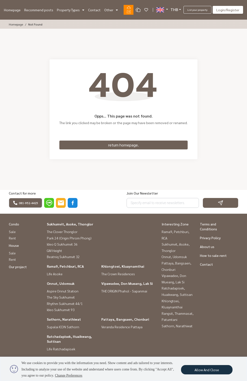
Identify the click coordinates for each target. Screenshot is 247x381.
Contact (94, 10)
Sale (12, 231)
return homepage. (123, 144)
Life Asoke (55, 274)
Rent (12, 238)
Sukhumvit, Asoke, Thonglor (70, 224)
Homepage (12, 10)
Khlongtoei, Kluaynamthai (122, 266)
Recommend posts (38, 10)
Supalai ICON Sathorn (63, 327)
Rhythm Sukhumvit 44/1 (65, 303)
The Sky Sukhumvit (61, 297)
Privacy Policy (210, 238)
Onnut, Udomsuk (61, 283)
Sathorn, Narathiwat (64, 319)
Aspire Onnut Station (62, 291)
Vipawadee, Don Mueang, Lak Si (127, 283)
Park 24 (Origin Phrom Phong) (69, 238)
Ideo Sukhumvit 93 (61, 309)
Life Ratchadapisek (61, 349)
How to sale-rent (213, 255)
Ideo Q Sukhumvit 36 (62, 244)
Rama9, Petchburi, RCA (65, 266)
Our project (18, 266)
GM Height (54, 250)
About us (207, 246)
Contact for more (22, 193)
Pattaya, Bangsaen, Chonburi (125, 319)
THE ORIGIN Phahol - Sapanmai (124, 291)
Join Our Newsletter (142, 193)
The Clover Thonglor (62, 231)
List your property (197, 9)
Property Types (70, 10)
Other (111, 10)
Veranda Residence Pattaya (122, 327)
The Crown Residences (118, 274)
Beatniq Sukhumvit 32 (63, 256)
